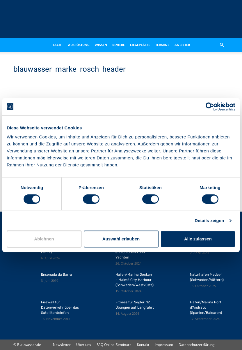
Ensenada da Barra (56, 274)
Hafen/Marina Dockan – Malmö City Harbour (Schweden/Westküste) (134, 279)
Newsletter (62, 344)
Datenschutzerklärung (197, 344)
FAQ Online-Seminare (114, 344)
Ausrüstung (79, 45)
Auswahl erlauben (121, 238)
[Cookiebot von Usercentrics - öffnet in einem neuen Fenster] (209, 106)
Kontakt (143, 344)
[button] (222, 45)
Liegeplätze (140, 45)
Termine (162, 45)
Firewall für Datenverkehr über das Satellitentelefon (60, 307)
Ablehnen (44, 238)
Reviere (118, 45)
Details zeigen (209, 220)
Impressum (164, 344)
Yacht (57, 45)
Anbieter (182, 45)
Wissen (101, 45)
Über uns (83, 344)
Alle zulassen (198, 238)
